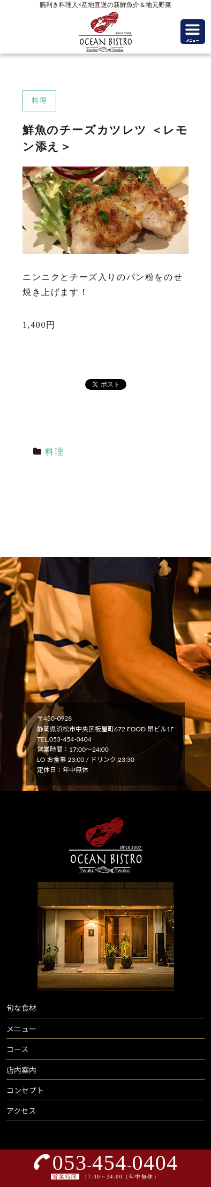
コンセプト (25, 1090)
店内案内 (21, 1070)
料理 (54, 451)
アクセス (21, 1110)
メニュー (21, 1028)
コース (17, 1049)
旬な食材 (21, 1007)
